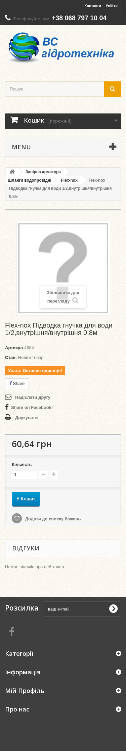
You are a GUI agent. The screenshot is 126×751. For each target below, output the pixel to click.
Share (17, 383)
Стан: (11, 357)
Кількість (22, 464)
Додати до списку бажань (52, 518)
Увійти (112, 6)
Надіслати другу (32, 397)
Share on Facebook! (32, 407)
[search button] (112, 89)
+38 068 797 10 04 (79, 18)
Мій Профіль (24, 691)
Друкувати (26, 417)
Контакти (93, 6)
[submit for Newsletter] (113, 608)
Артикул (14, 347)
